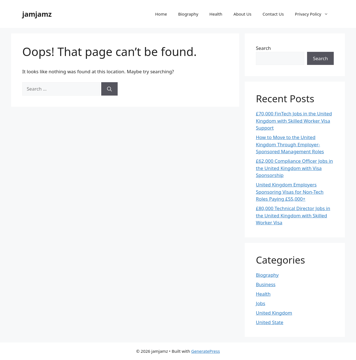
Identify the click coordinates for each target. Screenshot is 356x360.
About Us (242, 14)
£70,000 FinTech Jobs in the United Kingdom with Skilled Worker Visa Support (294, 120)
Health (215, 14)
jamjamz (37, 14)
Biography (188, 14)
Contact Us (273, 14)
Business (265, 284)
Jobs (260, 303)
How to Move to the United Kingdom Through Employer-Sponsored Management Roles (290, 144)
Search (263, 48)
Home (161, 14)
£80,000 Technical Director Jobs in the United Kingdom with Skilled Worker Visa (293, 215)
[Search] (109, 89)
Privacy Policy (314, 14)
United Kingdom (274, 313)
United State (269, 322)
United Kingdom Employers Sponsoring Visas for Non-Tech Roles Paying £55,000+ (289, 191)
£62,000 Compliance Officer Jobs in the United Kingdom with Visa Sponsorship (294, 168)
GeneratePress (205, 351)
